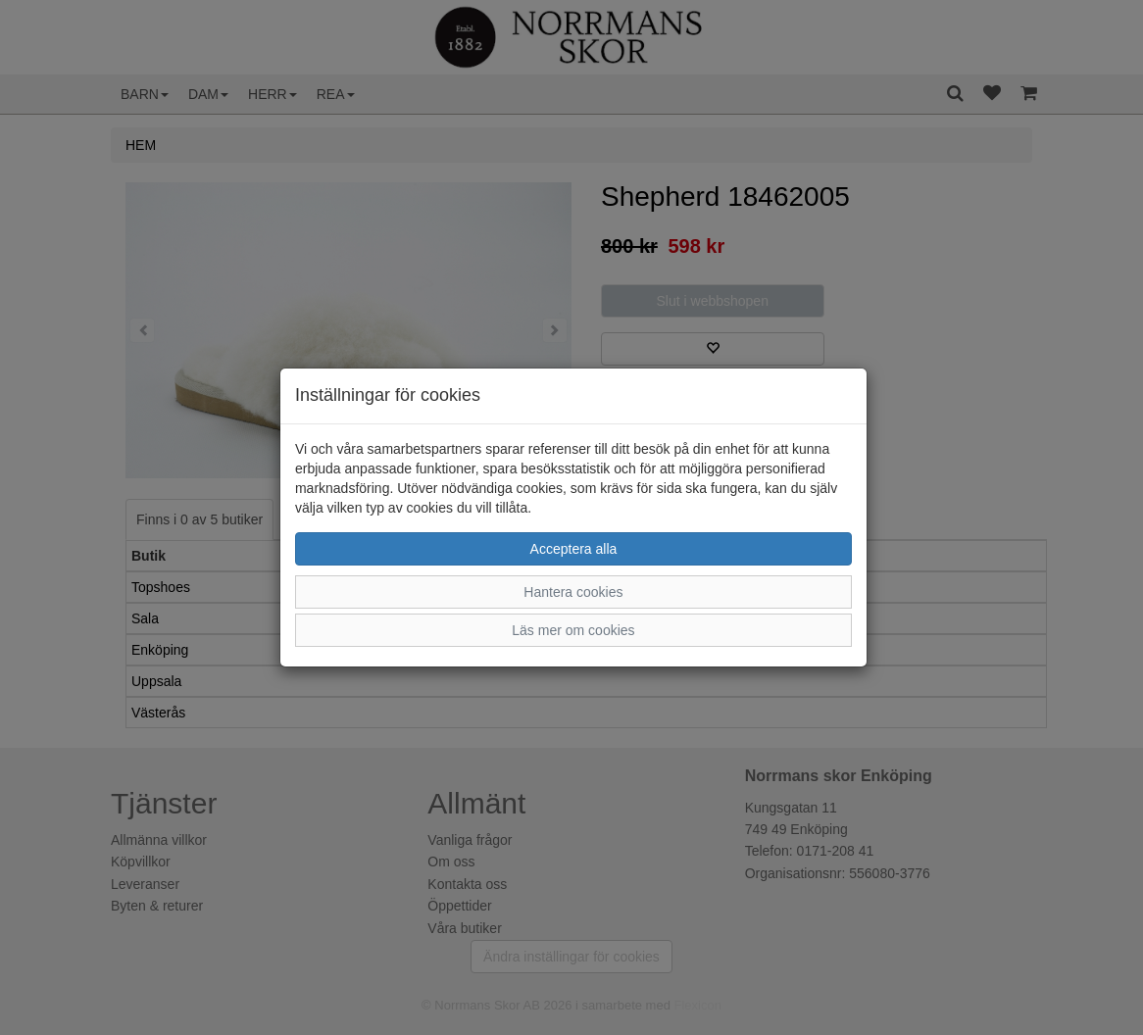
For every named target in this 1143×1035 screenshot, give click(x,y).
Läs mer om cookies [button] (573, 630)
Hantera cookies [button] (572, 592)
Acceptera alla (574, 549)
